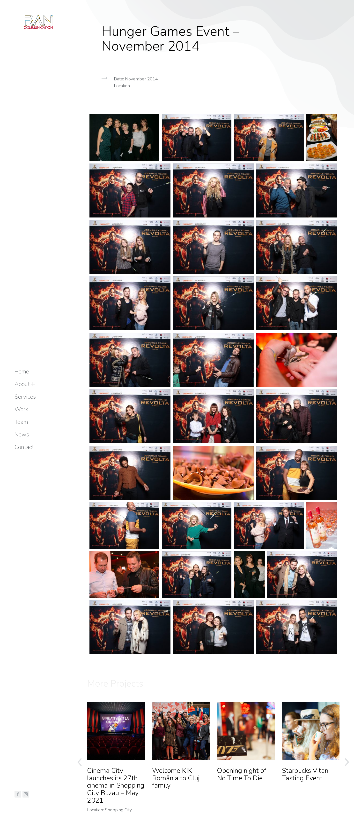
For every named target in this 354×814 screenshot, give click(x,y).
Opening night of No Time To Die (241, 774)
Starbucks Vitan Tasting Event (305, 774)
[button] (213, 107)
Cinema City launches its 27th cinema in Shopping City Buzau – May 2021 (115, 785)
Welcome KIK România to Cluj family (175, 778)
